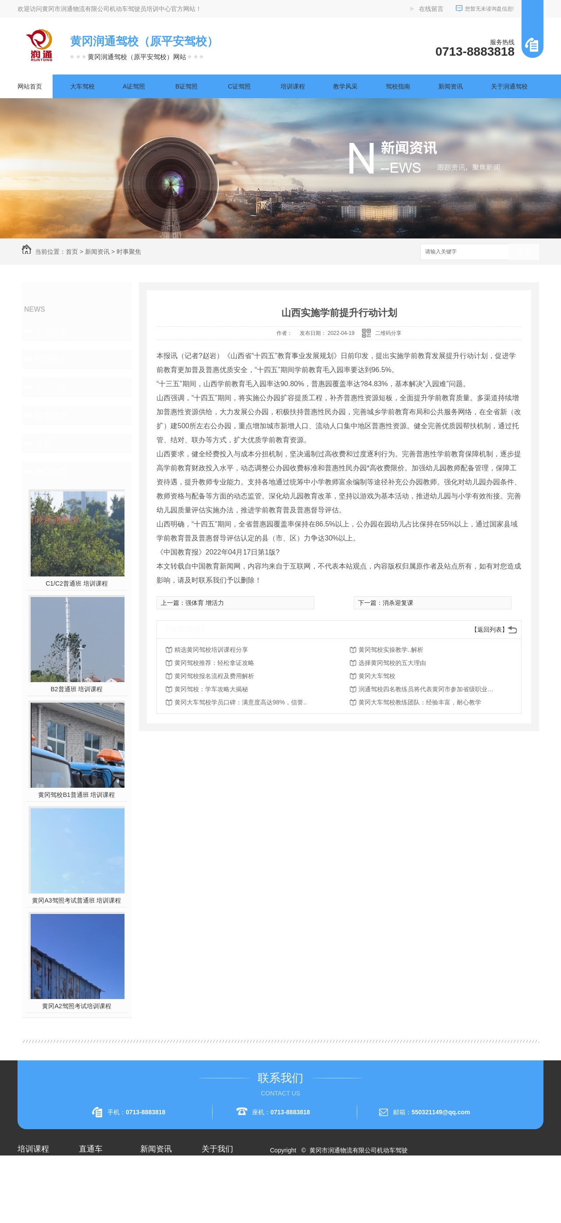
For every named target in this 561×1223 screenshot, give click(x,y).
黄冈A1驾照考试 (101, 1183)
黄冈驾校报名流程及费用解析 (214, 675)
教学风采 (345, 86)
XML (327, 1181)
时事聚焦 (129, 251)
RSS (310, 1181)
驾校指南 (398, 86)
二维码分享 (388, 333)
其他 (43, 443)
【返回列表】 (489, 629)
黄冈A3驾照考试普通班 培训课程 (76, 900)
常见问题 (51, 387)
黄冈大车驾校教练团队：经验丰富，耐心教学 (420, 702)
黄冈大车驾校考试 (103, 1199)
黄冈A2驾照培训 (101, 1167)
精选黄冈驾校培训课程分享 (211, 649)
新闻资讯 (450, 86)
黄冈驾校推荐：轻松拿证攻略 (214, 662)
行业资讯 (51, 359)
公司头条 (51, 331)
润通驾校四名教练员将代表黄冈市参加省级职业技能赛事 (429, 689)
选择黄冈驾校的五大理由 (392, 662)
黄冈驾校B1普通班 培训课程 (76, 794)
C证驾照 (239, 86)
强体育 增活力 (204, 602)
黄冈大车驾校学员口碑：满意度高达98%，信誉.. (240, 702)
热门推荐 (51, 471)
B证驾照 (186, 86)
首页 (72, 251)
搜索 (524, 252)
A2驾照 (27, 1199)
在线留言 (431, 8)
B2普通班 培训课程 (76, 689)
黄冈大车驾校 (377, 675)
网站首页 (30, 86)
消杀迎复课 (398, 602)
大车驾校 (82, 86)
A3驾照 (27, 1215)
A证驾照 (134, 86)
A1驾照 (27, 1183)
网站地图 (287, 1181)
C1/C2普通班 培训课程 (77, 583)
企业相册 (214, 1183)
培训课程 (292, 86)
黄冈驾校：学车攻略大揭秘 (211, 689)
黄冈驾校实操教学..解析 (391, 649)
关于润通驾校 (509, 86)
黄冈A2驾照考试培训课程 (76, 1006)
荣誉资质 (214, 1199)
